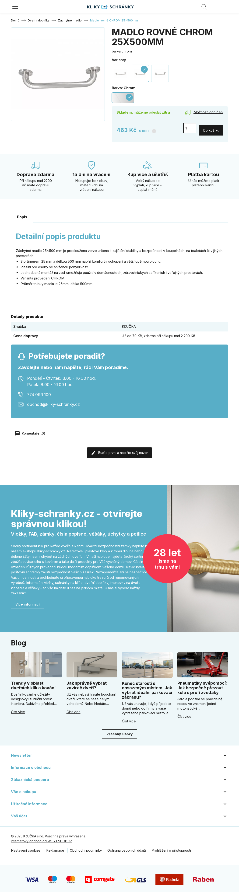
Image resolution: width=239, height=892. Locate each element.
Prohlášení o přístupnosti (171, 848)
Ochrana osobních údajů (126, 848)
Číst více (18, 710)
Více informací (27, 602)
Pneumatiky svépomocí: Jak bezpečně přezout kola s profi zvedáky (202, 686)
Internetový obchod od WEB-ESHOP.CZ (41, 839)
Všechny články (119, 732)
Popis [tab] (22, 214)
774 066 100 (39, 392)
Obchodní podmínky (86, 848)
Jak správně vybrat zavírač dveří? (87, 683)
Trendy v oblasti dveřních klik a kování (33, 683)
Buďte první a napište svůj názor (119, 450)
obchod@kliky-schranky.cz (53, 402)
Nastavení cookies (26, 848)
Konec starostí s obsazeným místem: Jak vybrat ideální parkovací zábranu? (147, 688)
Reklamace (55, 848)
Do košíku (211, 128)
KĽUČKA (129, 324)
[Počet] (189, 128)
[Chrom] (123, 98)
